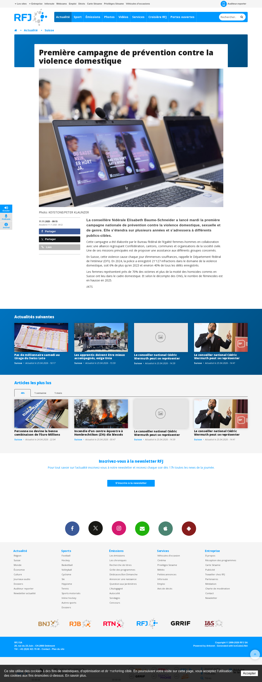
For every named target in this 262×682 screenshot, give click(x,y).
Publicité (210, 569)
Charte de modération (217, 588)
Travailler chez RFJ (215, 574)
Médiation (210, 583)
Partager (48, 231)
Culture (18, 574)
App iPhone (165, 528)
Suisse (49, 30)
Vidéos (123, 17)
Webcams (61, 3)
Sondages (115, 598)
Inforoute (49, 3)
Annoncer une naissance (123, 579)
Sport (78, 17)
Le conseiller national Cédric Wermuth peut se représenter (157, 356)
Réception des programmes (220, 560)
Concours (115, 602)
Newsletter (211, 598)
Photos (109, 17)
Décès (81, 3)
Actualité (63, 17)
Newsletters (142, 528)
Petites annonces (166, 574)
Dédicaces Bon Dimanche (124, 574)
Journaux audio (22, 579)
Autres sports (69, 602)
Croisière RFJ (157, 17)
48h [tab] (23, 392)
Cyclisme (66, 574)
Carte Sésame (94, 3)
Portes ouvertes (182, 17)
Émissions (93, 17)
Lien (46, 247)
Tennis (65, 588)
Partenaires (211, 579)
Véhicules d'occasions (138, 3)
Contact (209, 593)
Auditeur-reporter (233, 4)
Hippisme (67, 583)
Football (66, 555)
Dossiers (18, 583)
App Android (189, 528)
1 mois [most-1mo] (58, 392)
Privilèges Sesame (167, 565)
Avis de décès (164, 588)
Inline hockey (69, 598)
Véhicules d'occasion (168, 555)
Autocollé (115, 593)
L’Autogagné (116, 588)
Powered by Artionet (204, 646)
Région (17, 555)
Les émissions (117, 555)
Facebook (72, 528)
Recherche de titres (120, 565)
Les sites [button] (21, 3)
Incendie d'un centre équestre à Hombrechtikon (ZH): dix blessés (98, 432)
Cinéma (161, 560)
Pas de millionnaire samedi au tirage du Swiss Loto (37, 356)
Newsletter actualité (25, 593)
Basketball (67, 565)
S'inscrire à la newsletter (131, 483)
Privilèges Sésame (114, 3)
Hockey (66, 560)
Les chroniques (118, 560)
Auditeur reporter (24, 588)
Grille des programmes (122, 569)
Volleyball (67, 569)
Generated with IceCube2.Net (232, 646)
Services (138, 17)
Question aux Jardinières (123, 583)
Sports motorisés (71, 593)
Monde (17, 565)
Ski (63, 579)
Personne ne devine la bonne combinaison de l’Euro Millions (37, 432)
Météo (161, 569)
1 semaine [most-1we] (40, 392)
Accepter (249, 673)
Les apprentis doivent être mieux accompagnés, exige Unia (99, 356)
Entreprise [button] (35, 3)
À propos (210, 555)
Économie (19, 569)
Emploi (72, 3)
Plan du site (58, 649)
